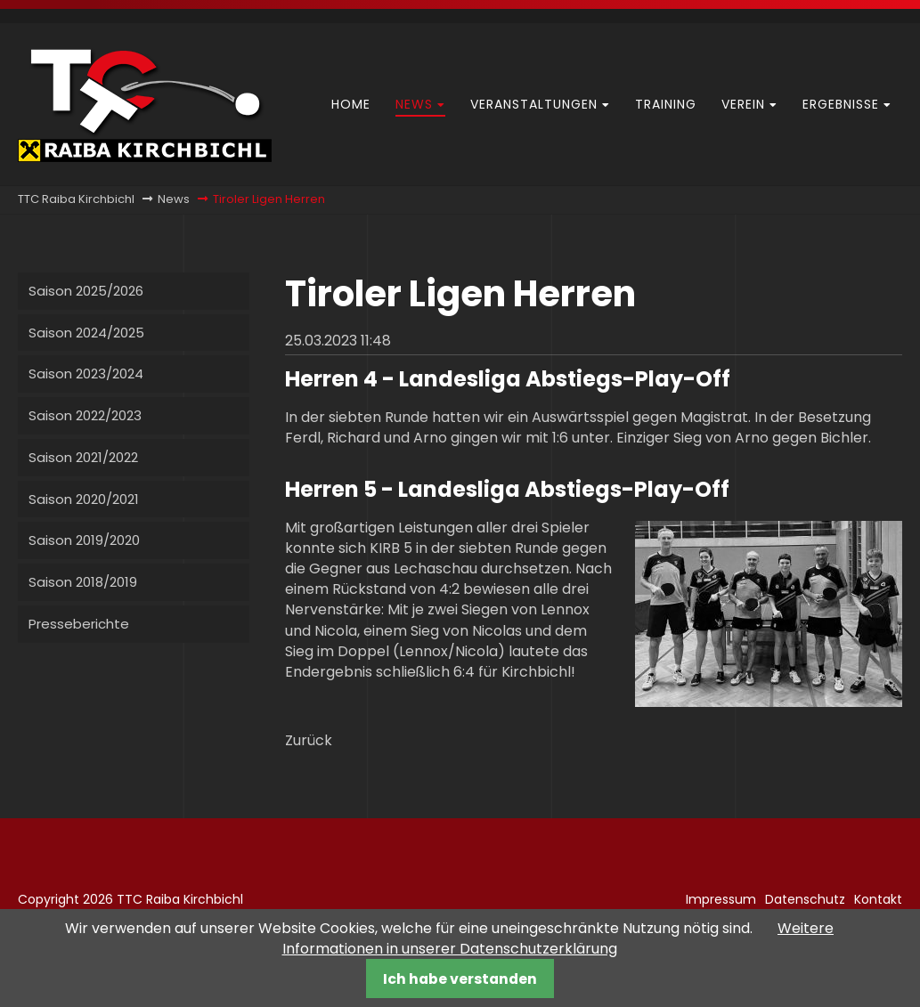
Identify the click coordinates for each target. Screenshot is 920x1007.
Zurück (308, 740)
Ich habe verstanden (460, 979)
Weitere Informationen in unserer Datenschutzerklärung (558, 938)
